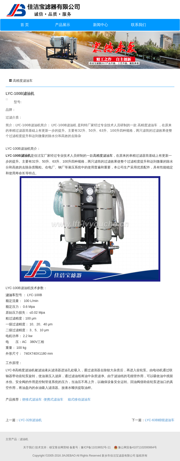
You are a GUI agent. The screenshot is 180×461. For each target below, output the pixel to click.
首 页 (24, 25)
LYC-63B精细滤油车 (159, 420)
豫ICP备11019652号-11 (96, 447)
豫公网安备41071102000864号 (137, 447)
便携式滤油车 (53, 399)
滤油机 (24, 439)
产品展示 (62, 25)
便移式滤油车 (32, 399)
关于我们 (28, 447)
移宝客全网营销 (59, 447)
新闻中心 (100, 25)
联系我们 (138, 25)
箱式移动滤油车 (79, 399)
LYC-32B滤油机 (30, 420)
